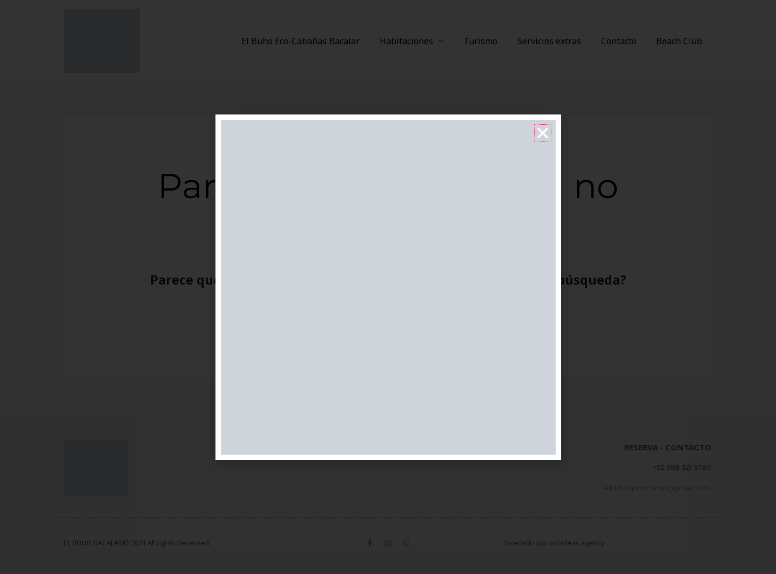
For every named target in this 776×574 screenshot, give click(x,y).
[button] (542, 132)
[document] (388, 287)
